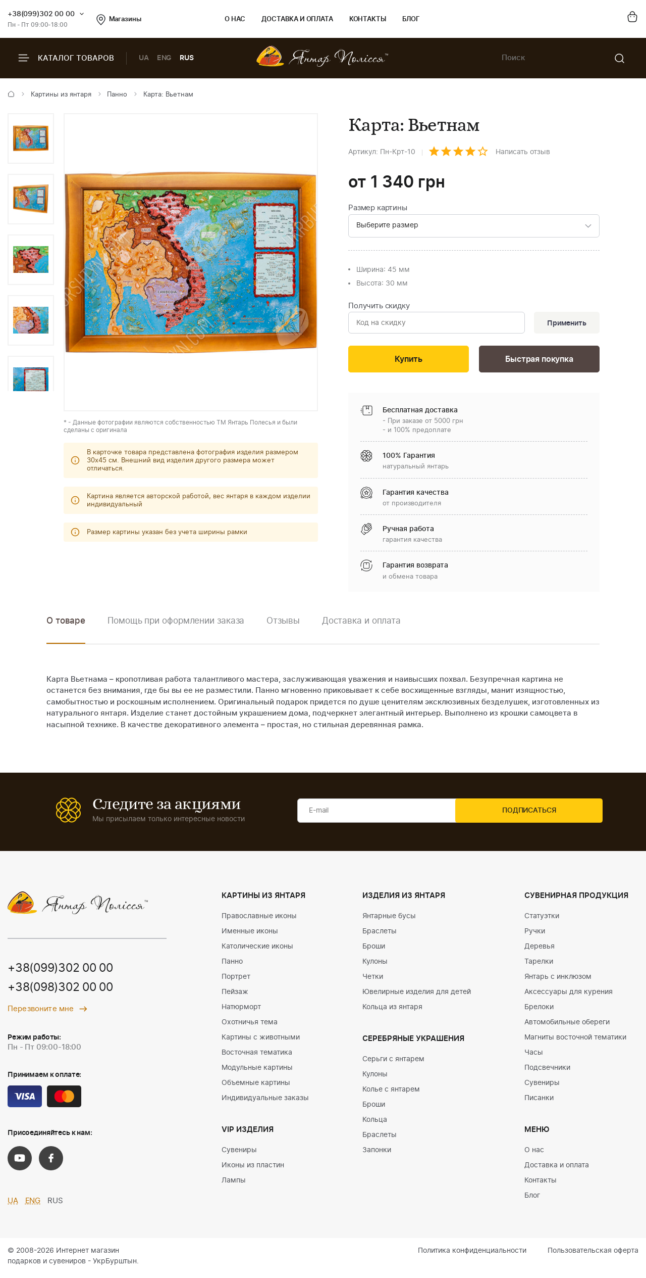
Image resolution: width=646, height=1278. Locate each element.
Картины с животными (261, 1041)
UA (144, 58)
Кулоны (375, 965)
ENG (164, 58)
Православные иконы (259, 919)
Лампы (234, 1184)
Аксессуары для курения (568, 995)
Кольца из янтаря (392, 1010)
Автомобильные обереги (567, 1025)
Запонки (376, 1153)
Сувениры (239, 1153)
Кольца (374, 1123)
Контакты (367, 19)
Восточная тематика (257, 1056)
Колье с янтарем (391, 1093)
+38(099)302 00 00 (41, 14)
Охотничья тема (250, 1025)
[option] (31, 138)
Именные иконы (250, 934)
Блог (411, 19)
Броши (373, 950)
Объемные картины (256, 1086)
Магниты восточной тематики (575, 1041)
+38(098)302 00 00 (64, 991)
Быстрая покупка (539, 362)
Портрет (236, 980)
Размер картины (377, 208)
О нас (235, 19)
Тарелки (538, 965)
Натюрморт (241, 1010)
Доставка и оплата (297, 19)
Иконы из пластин (253, 1168)
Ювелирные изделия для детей (416, 995)
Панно (117, 94)
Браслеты (379, 934)
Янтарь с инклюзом (557, 980)
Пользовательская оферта (593, 1254)
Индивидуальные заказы (265, 1101)
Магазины (118, 20)
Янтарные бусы (389, 919)
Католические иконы (257, 950)
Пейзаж (235, 995)
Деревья (539, 950)
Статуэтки (541, 919)
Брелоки (539, 1010)
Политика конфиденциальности (472, 1254)
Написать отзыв (523, 152)
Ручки (534, 934)
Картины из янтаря (61, 94)
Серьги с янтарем (393, 1062)
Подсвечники (547, 1071)
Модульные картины (257, 1071)
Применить (564, 324)
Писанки (539, 1101)
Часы (533, 1056)
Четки (372, 980)
